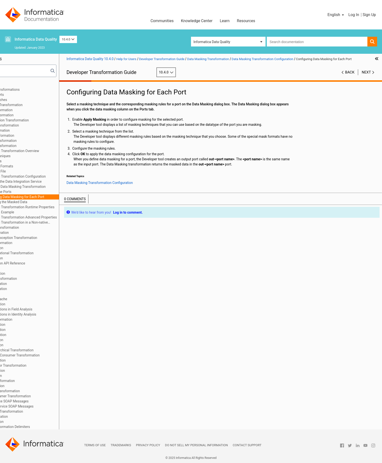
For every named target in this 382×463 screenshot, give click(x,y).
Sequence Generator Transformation (35, 365)
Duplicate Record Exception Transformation (41, 238)
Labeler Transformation (25, 284)
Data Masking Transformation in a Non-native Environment (47, 222)
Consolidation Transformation (30, 141)
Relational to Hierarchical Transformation (39, 350)
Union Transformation (24, 386)
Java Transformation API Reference (35, 263)
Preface (14, 84)
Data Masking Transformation (30, 146)
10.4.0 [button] (68, 39)
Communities (162, 20)
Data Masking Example (33, 212)
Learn (224, 20)
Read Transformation (24, 345)
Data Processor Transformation (32, 227)
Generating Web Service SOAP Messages (39, 406)
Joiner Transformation (25, 273)
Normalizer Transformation (28, 319)
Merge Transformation (25, 325)
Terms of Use (95, 445)
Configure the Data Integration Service (49, 181)
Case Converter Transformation (32, 125)
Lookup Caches (19, 294)
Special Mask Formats (32, 166)
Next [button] (366, 77)
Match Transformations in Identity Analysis (40, 314)
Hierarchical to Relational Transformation (39, 253)
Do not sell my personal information (196, 445)
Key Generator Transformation (31, 279)
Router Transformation (25, 360)
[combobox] (317, 41)
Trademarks (121, 445)
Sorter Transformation (24, 370)
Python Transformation (25, 335)
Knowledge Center (197, 20)
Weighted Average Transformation (34, 411)
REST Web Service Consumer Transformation (42, 355)
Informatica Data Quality (36, 39)
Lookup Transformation (25, 289)
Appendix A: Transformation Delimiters (37, 427)
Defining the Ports (34, 192)
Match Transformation (25, 304)
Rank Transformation (24, 340)
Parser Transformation (25, 330)
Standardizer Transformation (29, 381)
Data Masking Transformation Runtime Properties (53, 207)
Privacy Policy (148, 445)
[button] (336, 15)
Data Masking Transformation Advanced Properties (54, 217)
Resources (246, 20)
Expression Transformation (28, 243)
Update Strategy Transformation (32, 391)
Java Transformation (23, 258)
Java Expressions (21, 268)
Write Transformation (24, 422)
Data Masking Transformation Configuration (48, 176)
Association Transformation (29, 115)
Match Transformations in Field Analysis (38, 309)
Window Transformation (26, 416)
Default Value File (28, 171)
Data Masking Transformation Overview (45, 151)
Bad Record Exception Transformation (36, 120)
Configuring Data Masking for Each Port (50, 197)
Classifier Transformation (27, 130)
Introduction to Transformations (32, 89)
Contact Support (247, 445)
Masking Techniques (31, 156)
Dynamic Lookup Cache (26, 299)
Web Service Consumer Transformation (37, 396)
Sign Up (369, 14)
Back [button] (349, 77)
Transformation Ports (24, 95)
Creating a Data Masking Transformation (51, 187)
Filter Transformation (24, 248)
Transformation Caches (26, 100)
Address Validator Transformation (33, 105)
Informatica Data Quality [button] (211, 42)
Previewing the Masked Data (42, 202)
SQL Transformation (23, 376)
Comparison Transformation (29, 135)
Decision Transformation (26, 233)
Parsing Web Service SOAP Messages (36, 401)
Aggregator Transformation (28, 110)
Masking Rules (26, 161)
